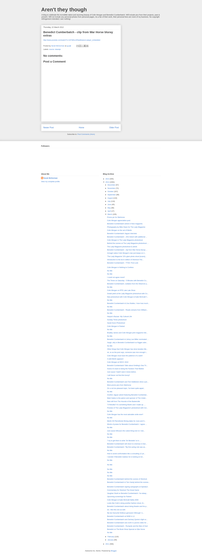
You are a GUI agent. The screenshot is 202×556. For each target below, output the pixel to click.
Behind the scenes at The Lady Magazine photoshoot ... (127, 243)
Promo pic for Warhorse (116, 217)
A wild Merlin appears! (115, 359)
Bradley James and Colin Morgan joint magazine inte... (127, 333)
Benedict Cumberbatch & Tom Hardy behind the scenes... (128, 482)
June (110, 204)
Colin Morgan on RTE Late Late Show (121, 290)
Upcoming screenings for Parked (119, 496)
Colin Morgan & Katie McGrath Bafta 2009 (122, 500)
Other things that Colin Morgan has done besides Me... (127, 349)
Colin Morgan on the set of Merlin (119, 230)
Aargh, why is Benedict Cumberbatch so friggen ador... (127, 342)
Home (81, 127)
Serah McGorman (51, 178)
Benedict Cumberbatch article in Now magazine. (125, 224)
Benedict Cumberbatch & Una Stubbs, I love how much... (128, 303)
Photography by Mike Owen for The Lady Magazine (126, 227)
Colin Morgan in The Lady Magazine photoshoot (125, 240)
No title (109, 271)
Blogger (113, 551)
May (109, 208)
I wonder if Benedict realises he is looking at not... (125, 457)
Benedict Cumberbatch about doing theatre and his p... (127, 506)
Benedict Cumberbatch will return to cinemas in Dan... (127, 444)
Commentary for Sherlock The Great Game (123, 490)
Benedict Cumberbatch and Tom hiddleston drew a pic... (128, 382)
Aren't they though (64, 9)
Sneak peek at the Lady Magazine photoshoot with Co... (128, 293)
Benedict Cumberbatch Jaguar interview (122, 233)
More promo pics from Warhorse (119, 385)
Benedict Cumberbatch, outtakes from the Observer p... (127, 284)
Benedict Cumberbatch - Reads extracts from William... (127, 310)
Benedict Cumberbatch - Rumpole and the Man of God (127, 526)
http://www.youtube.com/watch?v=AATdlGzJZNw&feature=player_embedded (71, 40)
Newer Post (48, 127)
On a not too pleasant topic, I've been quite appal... (126, 388)
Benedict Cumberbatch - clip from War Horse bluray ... (127, 250)
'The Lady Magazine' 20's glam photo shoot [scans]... (126, 256)
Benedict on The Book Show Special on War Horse (126, 529)
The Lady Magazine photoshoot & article (122, 247)
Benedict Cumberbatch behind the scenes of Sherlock (127, 479)
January (111, 540)
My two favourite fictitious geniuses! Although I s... (125, 513)
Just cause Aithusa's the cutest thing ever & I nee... (126, 431)
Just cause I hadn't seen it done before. (121, 372)
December (112, 185)
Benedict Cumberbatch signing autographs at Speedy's (127, 487)
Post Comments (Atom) (86, 134)
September (112, 195)
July (109, 201)
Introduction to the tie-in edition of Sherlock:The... (125, 260)
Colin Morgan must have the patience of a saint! (124, 356)
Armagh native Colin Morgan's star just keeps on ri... (126, 253)
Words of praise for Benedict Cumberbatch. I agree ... (127, 424)
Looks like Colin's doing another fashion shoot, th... (126, 503)
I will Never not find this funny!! (118, 375)
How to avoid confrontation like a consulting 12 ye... (126, 454)
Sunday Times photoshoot (116, 320)
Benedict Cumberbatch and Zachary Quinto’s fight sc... (127, 519)
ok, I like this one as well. (116, 510)
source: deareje (55, 49)
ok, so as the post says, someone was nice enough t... (127, 352)
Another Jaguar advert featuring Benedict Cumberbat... (127, 395)
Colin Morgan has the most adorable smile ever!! (125, 414)
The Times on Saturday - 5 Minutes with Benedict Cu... (127, 280)
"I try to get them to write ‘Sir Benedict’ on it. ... (124, 441)
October (111, 191)
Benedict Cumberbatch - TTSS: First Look (122, 263)
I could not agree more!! (116, 277)
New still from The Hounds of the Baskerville (123, 401)
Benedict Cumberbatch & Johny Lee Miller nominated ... (128, 339)
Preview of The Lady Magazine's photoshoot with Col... (127, 408)
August (110, 198)
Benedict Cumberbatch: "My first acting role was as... (126, 447)
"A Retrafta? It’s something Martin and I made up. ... (126, 405)
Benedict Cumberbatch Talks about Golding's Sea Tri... (127, 365)
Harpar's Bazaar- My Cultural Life (119, 316)
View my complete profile (50, 181)
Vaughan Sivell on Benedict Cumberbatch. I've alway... (127, 493)
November (112, 188)
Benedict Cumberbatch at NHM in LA (120, 516)
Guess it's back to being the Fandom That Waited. (125, 369)
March (110, 214)
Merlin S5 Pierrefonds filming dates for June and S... (126, 421)
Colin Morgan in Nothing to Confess (120, 267)
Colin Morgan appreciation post (118, 220)
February (111, 537)
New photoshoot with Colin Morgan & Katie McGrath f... (127, 297)
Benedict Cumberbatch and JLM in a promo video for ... (127, 523)
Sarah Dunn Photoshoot (116, 323)
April (109, 211)
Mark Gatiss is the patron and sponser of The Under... (127, 398)
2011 (108, 544)
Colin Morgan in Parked (116, 326)
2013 (108, 179)
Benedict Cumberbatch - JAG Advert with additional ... (127, 237)
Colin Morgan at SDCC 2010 (117, 362)
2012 (108, 182)
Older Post (114, 127)
